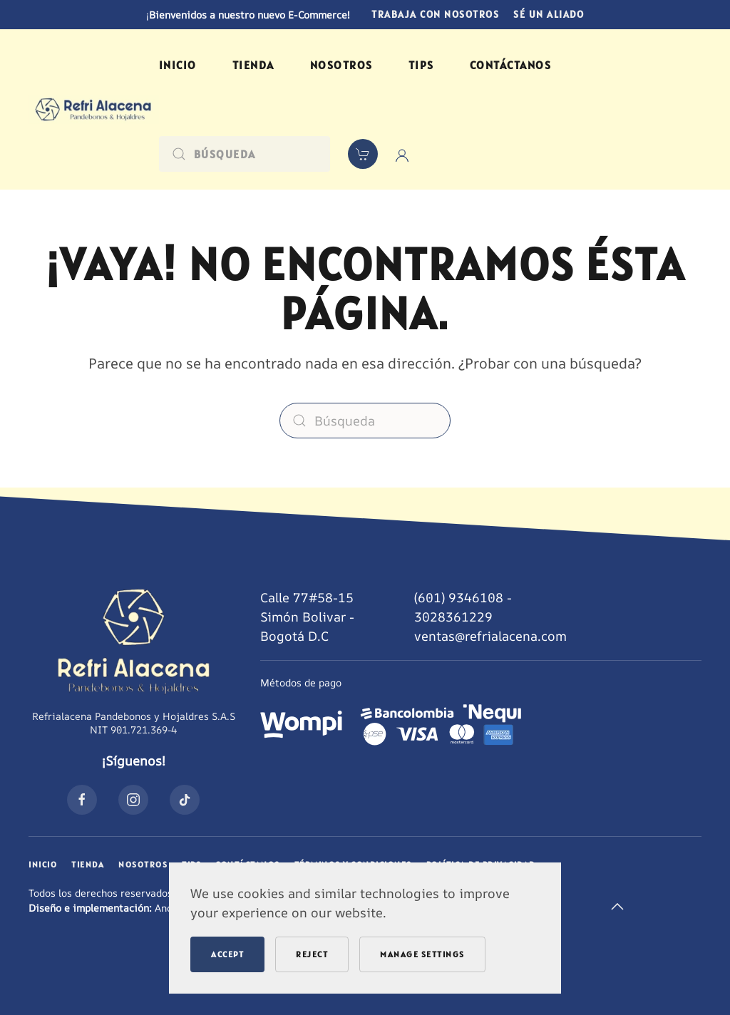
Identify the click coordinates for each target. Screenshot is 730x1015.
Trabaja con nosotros (435, 14)
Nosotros (341, 65)
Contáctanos (511, 65)
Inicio (178, 65)
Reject (312, 954)
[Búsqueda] (244, 154)
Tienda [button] (253, 65)
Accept (227, 954)
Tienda (87, 864)
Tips (421, 65)
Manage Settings (422, 954)
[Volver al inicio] (94, 109)
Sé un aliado (548, 14)
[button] (617, 907)
